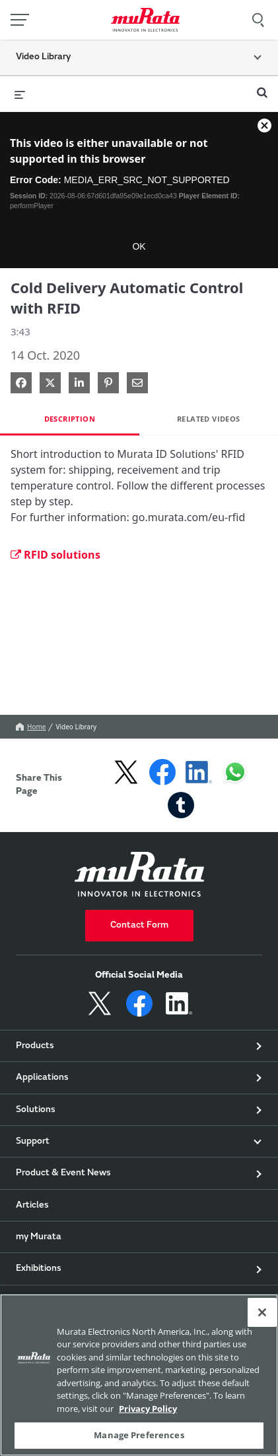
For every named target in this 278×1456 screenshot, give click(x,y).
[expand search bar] (262, 87)
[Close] (262, 1312)
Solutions (35, 1110)
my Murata (38, 1237)
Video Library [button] (43, 57)
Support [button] (33, 1141)
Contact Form (139, 925)
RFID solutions (55, 554)
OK (138, 246)
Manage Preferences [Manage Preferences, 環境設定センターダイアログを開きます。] (139, 1435)
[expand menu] (20, 93)
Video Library (75, 726)
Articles (32, 1205)
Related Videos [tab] (208, 419)
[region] (139, 1375)
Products (35, 1046)
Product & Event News (63, 1173)
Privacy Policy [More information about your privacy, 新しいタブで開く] (148, 1408)
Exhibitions (38, 1269)
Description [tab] (69, 419)
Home (31, 726)
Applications (42, 1077)
